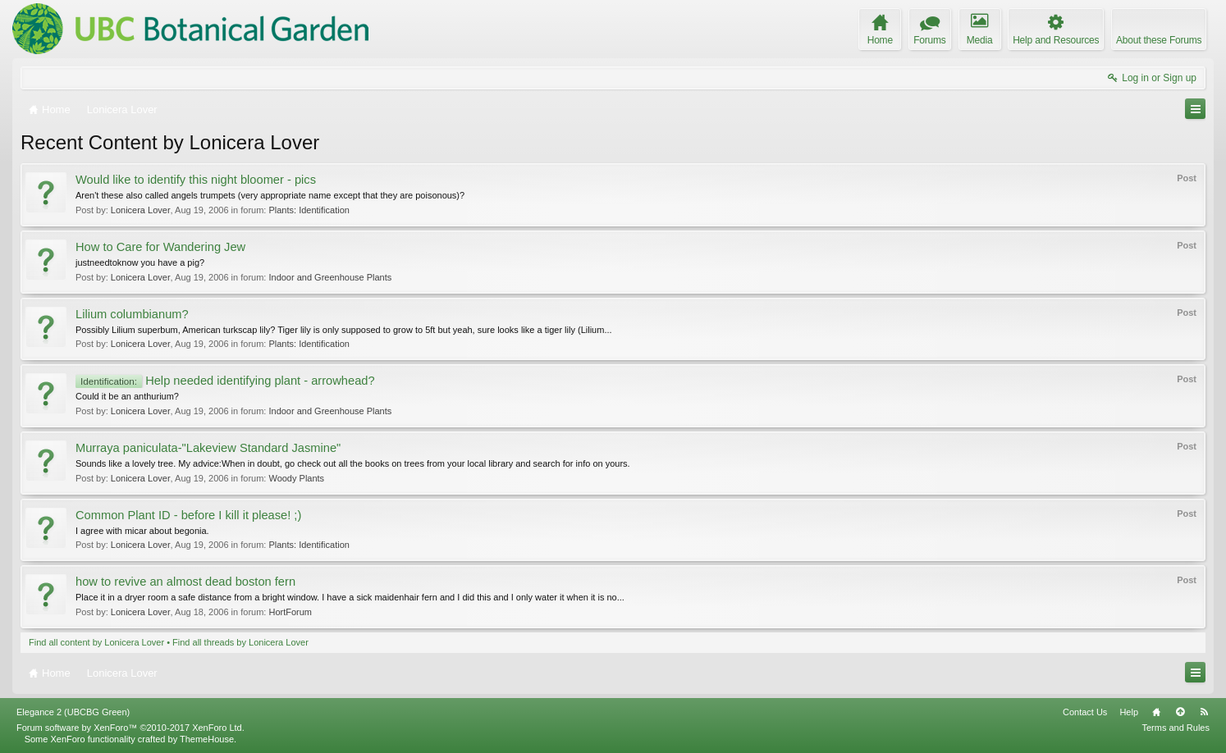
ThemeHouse (207, 739)
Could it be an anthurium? (127, 396)
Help (1128, 712)
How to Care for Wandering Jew (160, 246)
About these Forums (1158, 40)
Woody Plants (296, 478)
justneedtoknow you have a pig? (139, 262)
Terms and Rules (1175, 727)
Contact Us (1085, 712)
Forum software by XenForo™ (130, 727)
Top (1180, 712)
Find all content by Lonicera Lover (96, 642)
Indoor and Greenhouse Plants (329, 277)
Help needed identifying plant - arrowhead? (225, 380)
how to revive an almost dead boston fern (185, 581)
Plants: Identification (308, 210)
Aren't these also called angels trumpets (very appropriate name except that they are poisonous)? (269, 195)
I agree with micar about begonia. (142, 531)
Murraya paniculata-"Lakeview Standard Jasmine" (208, 447)
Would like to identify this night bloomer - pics (195, 179)
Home (1156, 712)
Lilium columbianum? (132, 314)
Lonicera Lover (141, 210)
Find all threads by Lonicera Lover (240, 642)
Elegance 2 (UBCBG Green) (73, 712)
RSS (1204, 712)
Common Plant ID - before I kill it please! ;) (188, 515)
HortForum (290, 612)
